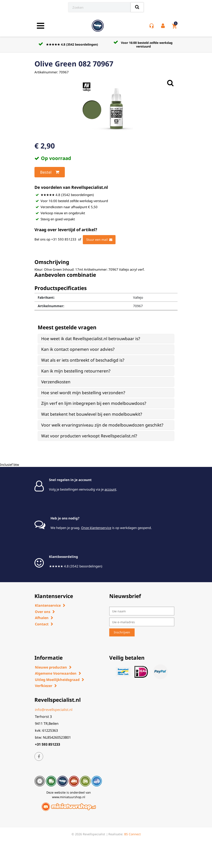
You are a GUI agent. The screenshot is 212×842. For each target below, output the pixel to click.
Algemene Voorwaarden (56, 673)
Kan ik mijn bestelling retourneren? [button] (75, 371)
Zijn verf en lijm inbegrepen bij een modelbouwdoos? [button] (93, 403)
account (110, 489)
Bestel (49, 172)
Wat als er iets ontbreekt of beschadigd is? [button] (82, 360)
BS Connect (132, 834)
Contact (42, 624)
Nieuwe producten (51, 667)
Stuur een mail (99, 240)
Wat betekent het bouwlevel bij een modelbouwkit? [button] (91, 414)
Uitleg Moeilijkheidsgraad (57, 679)
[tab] (106, 338)
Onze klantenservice (96, 528)
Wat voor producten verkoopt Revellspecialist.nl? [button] (89, 436)
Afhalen (42, 617)
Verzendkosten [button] (55, 382)
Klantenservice (48, 605)
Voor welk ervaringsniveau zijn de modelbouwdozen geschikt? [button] (102, 425)
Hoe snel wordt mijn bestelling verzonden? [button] (83, 392)
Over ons (42, 611)
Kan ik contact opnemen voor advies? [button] (77, 349)
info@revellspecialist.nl (53, 709)
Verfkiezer (43, 685)
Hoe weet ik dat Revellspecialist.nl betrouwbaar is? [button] (90, 338)
